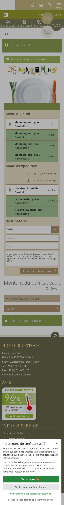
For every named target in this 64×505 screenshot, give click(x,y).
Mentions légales (45, 499)
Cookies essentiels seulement (30, 487)
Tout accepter (30, 479)
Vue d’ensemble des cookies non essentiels (30, 493)
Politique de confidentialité (21, 499)
